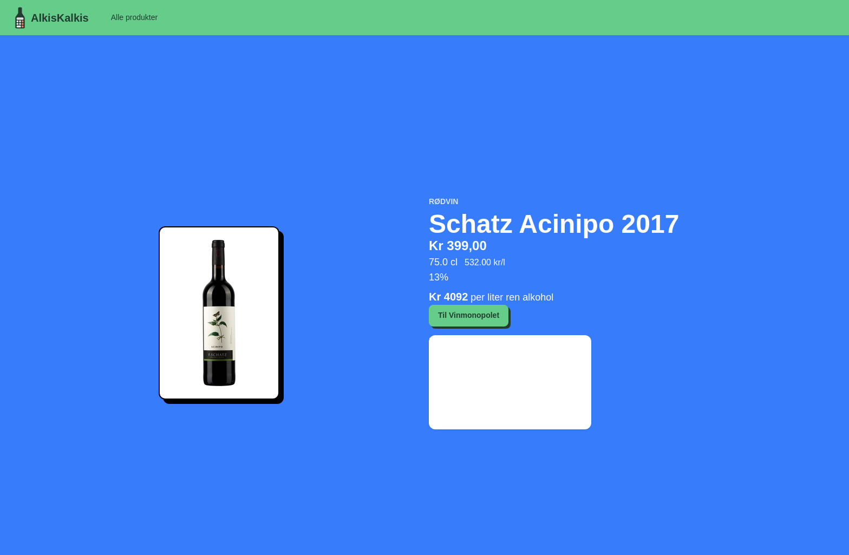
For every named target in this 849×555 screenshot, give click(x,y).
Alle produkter (134, 17)
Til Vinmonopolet (468, 315)
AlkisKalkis (49, 18)
